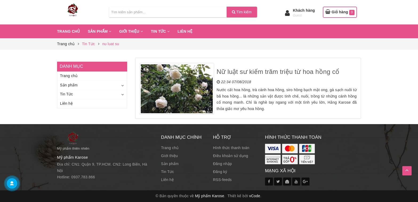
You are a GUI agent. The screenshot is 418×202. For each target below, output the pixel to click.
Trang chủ (68, 31)
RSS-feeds (222, 180)
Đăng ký (220, 172)
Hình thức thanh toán (231, 148)
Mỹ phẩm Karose (209, 196)
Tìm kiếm (242, 12)
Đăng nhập (222, 164)
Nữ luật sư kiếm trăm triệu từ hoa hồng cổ (278, 71)
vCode (254, 196)
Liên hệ (185, 31)
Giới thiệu (131, 31)
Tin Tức (160, 31)
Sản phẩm (99, 31)
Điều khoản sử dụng (230, 156)
